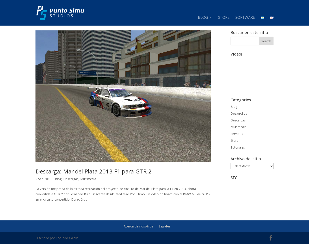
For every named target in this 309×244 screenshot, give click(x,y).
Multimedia (88, 179)
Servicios (237, 134)
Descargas (70, 179)
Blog (203, 18)
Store (224, 18)
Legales (164, 226)
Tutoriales (238, 147)
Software (245, 18)
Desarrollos (239, 113)
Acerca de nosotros (138, 226)
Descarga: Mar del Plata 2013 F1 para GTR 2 (93, 171)
